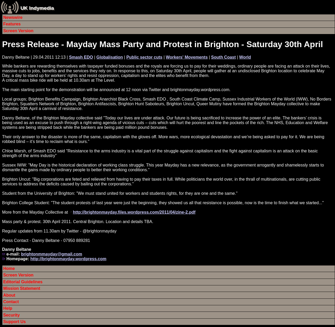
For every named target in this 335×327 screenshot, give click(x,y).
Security (11, 315)
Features (12, 24)
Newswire (13, 17)
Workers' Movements (187, 57)
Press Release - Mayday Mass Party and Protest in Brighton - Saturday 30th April (162, 44)
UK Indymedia (37, 8)
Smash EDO (81, 57)
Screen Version (18, 31)
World (245, 57)
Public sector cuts (144, 57)
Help (7, 308)
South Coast (223, 57)
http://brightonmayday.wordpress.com (68, 259)
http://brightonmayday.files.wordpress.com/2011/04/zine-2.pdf (134, 212)
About (9, 295)
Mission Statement (21, 288)
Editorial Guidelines (22, 282)
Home (9, 268)
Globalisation (109, 57)
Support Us (14, 321)
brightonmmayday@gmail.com (51, 254)
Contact (11, 302)
